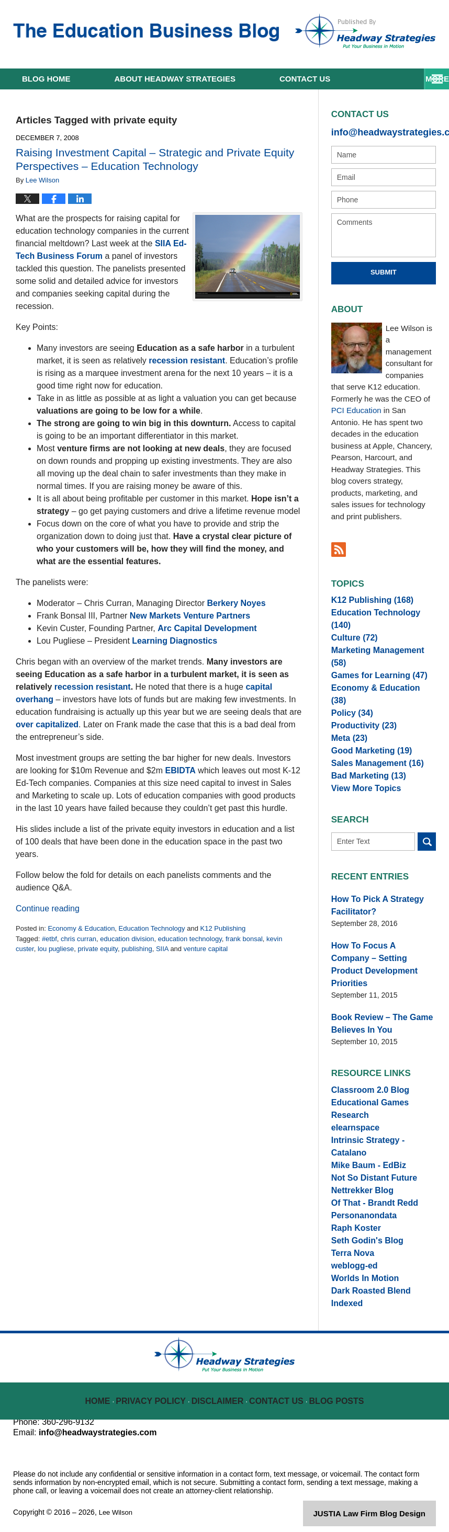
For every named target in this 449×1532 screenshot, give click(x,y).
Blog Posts (335, 1388)
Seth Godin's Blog (363, 1219)
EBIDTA (180, 770)
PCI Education (356, 408)
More (425, 78)
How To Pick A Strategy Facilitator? (371, 901)
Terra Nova (350, 1234)
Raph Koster (353, 1203)
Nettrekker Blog (358, 1157)
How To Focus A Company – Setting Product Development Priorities (382, 950)
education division (127, 939)
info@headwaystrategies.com (383, 131)
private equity (98, 949)
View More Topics (361, 784)
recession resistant (187, 360)
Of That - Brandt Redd (369, 1173)
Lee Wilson (117, 1507)
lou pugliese (56, 949)
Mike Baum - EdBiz (364, 1127)
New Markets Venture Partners (190, 615)
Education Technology (152, 928)
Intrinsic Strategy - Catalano (380, 1111)
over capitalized (47, 724)
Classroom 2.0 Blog (365, 1065)
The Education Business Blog (146, 32)
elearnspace (352, 1096)
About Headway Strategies (175, 78)
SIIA (162, 949)
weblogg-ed (351, 1250)
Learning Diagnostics (174, 640)
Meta (347, 722)
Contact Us (277, 1388)
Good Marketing (366, 738)
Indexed (345, 1296)
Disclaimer (220, 1388)
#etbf (49, 939)
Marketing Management (379, 645)
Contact (304, 78)
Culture (351, 629)
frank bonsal (244, 939)
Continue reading (48, 908)
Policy (349, 691)
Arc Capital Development (207, 628)
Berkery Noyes (236, 603)
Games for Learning (373, 660)
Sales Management (371, 753)
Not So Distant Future (369, 1142)
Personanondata (360, 1188)
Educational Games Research (382, 1080)
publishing (136, 949)
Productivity (360, 707)
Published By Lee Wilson (365, 31)
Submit (384, 270)
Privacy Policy (157, 1388)
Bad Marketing (364, 768)
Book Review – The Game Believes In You (375, 999)
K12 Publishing (222, 928)
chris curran (78, 939)
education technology (190, 939)
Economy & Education (81, 928)
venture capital (206, 949)
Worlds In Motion (360, 1265)
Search (427, 839)
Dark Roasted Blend (366, 1281)
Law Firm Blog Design (386, 1508)
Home (46, 78)
